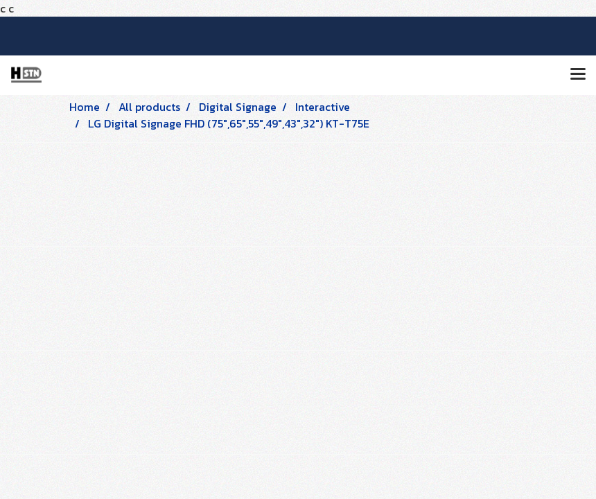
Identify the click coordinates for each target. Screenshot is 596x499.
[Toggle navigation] (578, 75)
